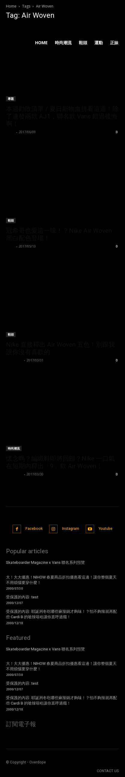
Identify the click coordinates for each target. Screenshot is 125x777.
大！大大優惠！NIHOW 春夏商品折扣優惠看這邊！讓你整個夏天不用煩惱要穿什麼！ (61, 579)
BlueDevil (14, 360)
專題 (11, 99)
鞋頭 (11, 220)
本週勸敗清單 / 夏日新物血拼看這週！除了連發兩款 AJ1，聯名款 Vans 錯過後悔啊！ (62, 116)
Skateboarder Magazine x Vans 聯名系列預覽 (45, 562)
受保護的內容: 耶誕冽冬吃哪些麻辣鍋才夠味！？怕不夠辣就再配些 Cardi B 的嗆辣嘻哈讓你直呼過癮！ (61, 614)
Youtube (105, 528)
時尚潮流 (14, 448)
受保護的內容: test (22, 597)
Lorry (10, 132)
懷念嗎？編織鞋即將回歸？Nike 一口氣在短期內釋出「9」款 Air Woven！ (60, 462)
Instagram (70, 528)
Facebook (34, 528)
